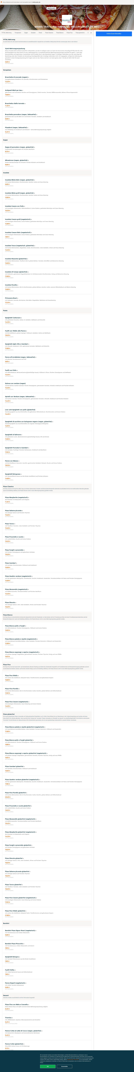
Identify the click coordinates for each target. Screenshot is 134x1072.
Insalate (33, 32)
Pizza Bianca (59, 32)
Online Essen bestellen (114, 34)
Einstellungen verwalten (73, 1059)
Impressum (85, 8)
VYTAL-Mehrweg (6, 32)
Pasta (40, 32)
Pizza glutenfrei (80, 32)
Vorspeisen (18, 32)
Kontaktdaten (75, 8)
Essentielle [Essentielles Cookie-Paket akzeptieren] (64, 1066)
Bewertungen (63, 8)
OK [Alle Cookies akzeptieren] (48, 1066)
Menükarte (51, 8)
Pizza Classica (49, 32)
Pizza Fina (69, 32)
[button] (91, 33)
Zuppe (26, 32)
